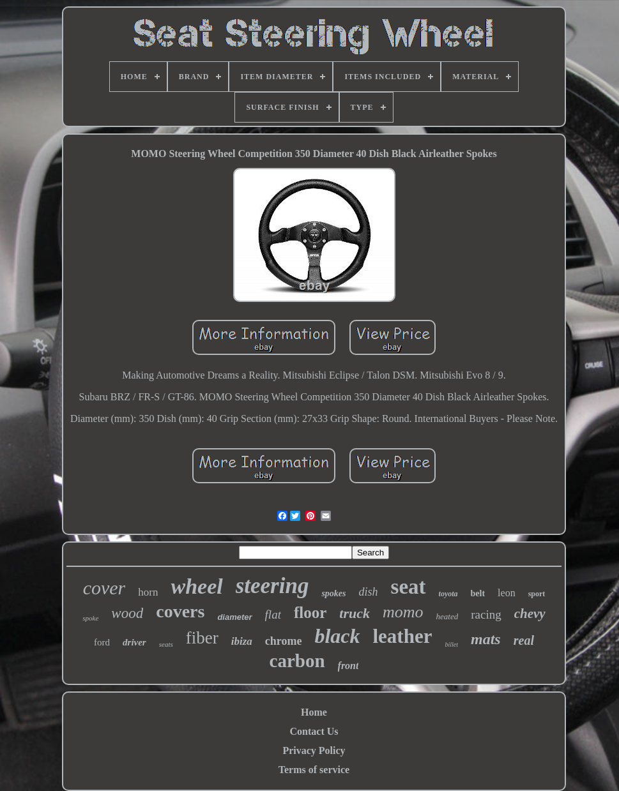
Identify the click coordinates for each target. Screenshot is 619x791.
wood (127, 613)
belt (478, 593)
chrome (283, 641)
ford (102, 642)
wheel (196, 586)
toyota (448, 593)
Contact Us (314, 731)
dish (368, 591)
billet (451, 644)
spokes (333, 593)
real (524, 640)
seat (408, 586)
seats (166, 644)
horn (148, 592)
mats (486, 639)
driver (134, 642)
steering (272, 585)
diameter (234, 617)
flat (273, 614)
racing (486, 614)
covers (180, 611)
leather (402, 636)
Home (314, 712)
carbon (297, 661)
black (337, 635)
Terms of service (314, 769)
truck (354, 613)
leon (507, 592)
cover (104, 587)
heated (447, 616)
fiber (202, 637)
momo (403, 612)
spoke (90, 618)
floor (310, 612)
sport (537, 593)
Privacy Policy (313, 750)
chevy (530, 613)
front (348, 665)
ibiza (241, 641)
